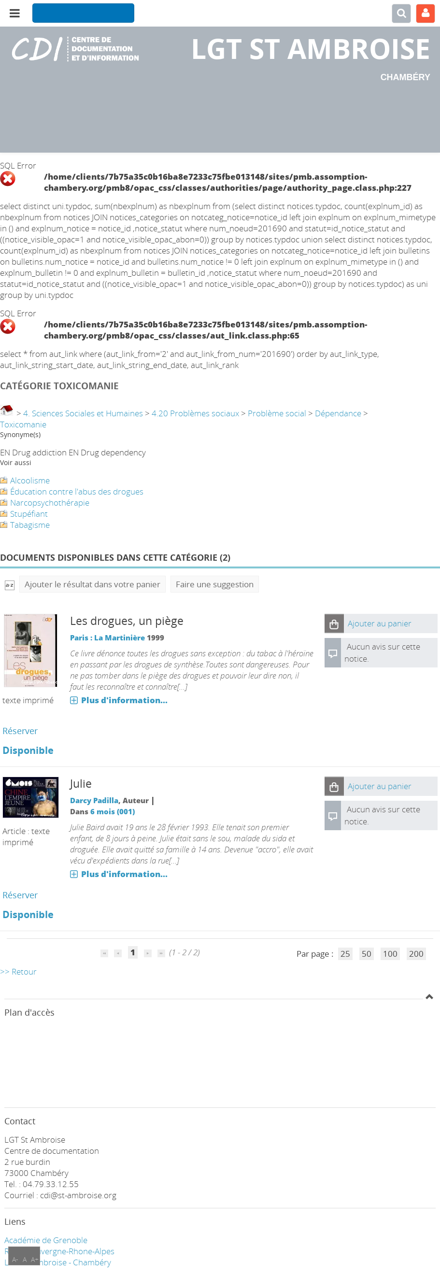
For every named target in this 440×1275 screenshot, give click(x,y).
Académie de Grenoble (45, 1240)
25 (345, 953)
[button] (334, 623)
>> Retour (18, 971)
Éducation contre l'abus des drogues (76, 491)
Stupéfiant (29, 513)
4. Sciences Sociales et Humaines (83, 413)
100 (390, 953)
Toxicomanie (23, 424)
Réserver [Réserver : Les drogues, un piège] (20, 731)
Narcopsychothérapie (49, 502)
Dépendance (338, 413)
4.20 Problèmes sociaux (195, 413)
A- (15, 1259)
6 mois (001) (112, 811)
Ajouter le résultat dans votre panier (92, 584)
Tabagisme (30, 524)
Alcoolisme (30, 480)
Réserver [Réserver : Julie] (20, 895)
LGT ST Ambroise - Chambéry (57, 1262)
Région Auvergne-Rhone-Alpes (59, 1251)
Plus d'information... (124, 700)
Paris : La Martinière (107, 637)
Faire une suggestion (215, 584)
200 (416, 953)
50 (366, 953)
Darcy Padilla (94, 800)
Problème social (277, 413)
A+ (35, 1259)
